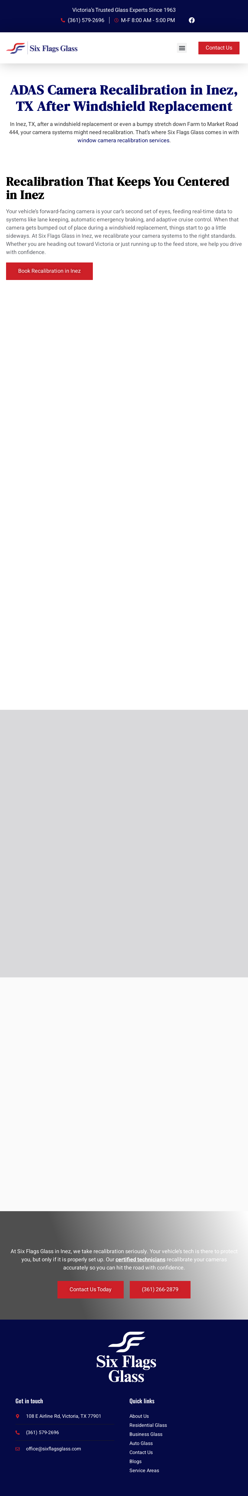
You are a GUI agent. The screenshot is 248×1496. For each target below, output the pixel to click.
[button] (182, 48)
